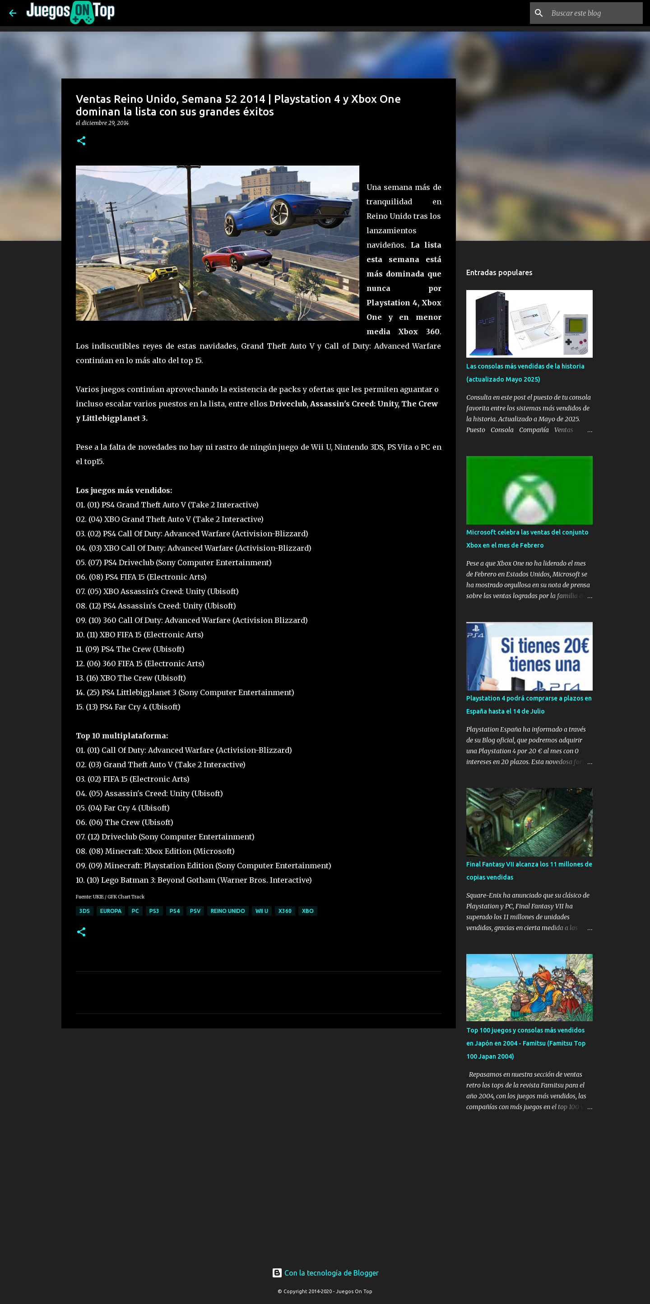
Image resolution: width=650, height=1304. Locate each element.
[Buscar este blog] (595, 13)
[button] (81, 141)
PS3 (154, 911)
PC (135, 911)
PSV (195, 911)
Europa (110, 911)
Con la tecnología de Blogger (325, 1273)
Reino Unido (228, 911)
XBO (308, 911)
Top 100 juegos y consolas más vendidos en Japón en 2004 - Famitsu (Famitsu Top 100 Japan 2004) (525, 1043)
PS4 (175, 911)
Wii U (261, 911)
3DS (84, 911)
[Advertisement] (222, 1052)
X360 (285, 911)
